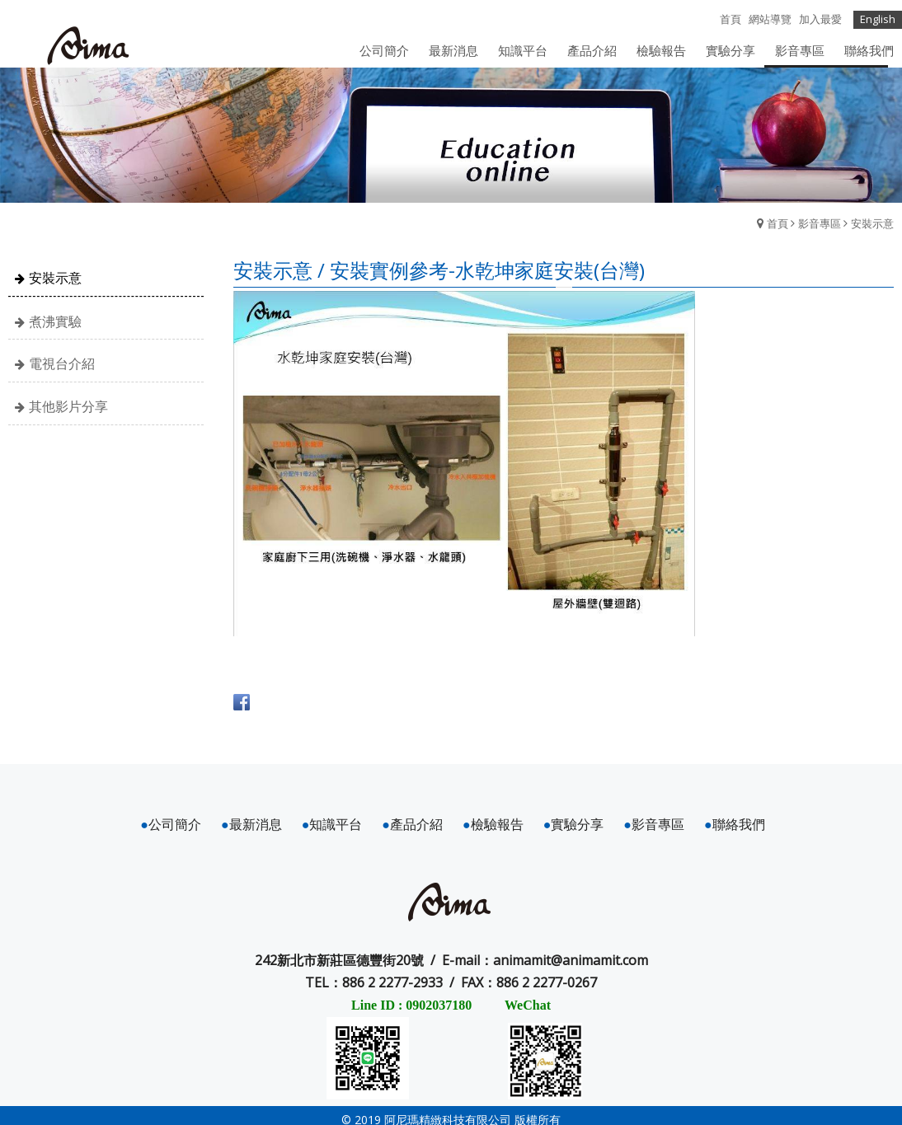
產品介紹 (412, 824)
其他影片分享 (68, 406)
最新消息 (251, 824)
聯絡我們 (734, 824)
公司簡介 (170, 824)
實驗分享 (573, 824)
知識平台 (332, 824)
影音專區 (819, 223)
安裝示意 (872, 223)
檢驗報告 (493, 824)
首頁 (777, 223)
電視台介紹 (62, 364)
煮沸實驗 (55, 321)
